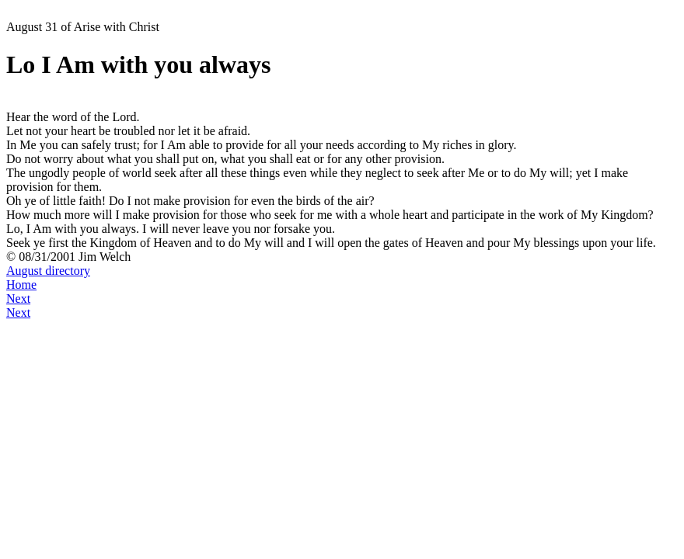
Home (21, 284)
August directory (48, 270)
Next (18, 298)
